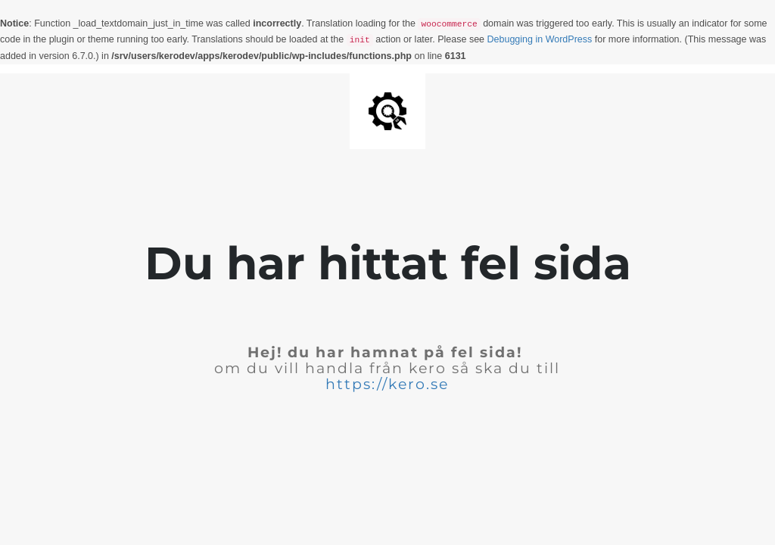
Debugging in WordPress (540, 39)
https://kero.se (387, 384)
